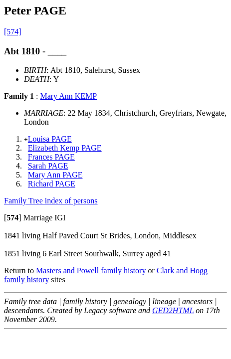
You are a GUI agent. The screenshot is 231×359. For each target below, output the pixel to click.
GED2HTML (173, 310)
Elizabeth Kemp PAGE (65, 148)
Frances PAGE (51, 157)
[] (12, 217)
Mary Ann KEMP (68, 96)
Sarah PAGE (48, 166)
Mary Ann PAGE (55, 175)
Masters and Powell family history (91, 270)
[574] (12, 31)
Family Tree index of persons (51, 200)
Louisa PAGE (50, 139)
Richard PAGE (51, 184)
